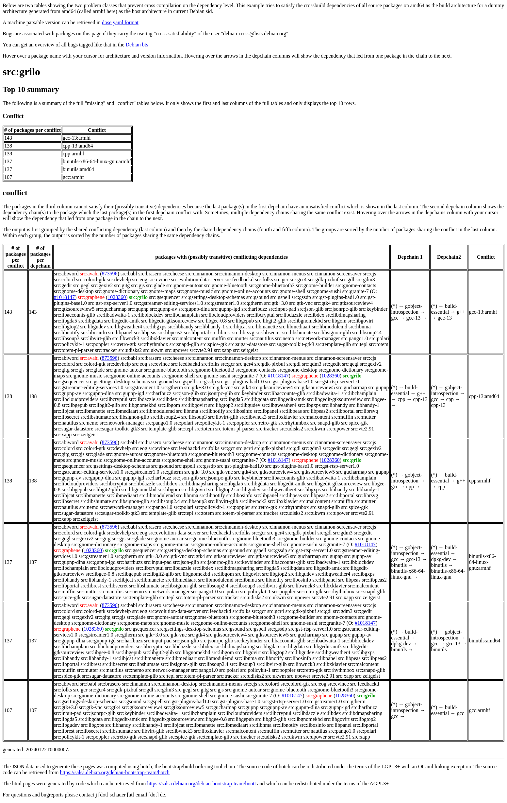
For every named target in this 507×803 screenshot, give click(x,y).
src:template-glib (333, 344)
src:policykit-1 (69, 344)
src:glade (155, 285)
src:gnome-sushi (324, 291)
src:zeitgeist (245, 350)
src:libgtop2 (66, 326)
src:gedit (63, 285)
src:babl (129, 273)
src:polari (379, 338)
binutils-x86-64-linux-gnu (408, 574)
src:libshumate (297, 332)
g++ (461, 312)
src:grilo (21, 72)
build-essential (444, 309)
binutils (399, 565)
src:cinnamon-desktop (238, 273)
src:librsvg (243, 332)
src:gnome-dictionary (117, 291)
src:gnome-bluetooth (225, 285)
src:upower (176, 350)
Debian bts (137, 44)
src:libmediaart (295, 326)
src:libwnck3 (125, 338)
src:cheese (173, 273)
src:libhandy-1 (210, 326)
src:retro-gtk (123, 344)
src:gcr (281, 279)
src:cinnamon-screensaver (334, 273)
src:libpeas (145, 332)
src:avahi (89, 273)
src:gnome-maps (158, 291)
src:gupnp (138, 309)
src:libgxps (154, 326)
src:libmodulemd (329, 326)
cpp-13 (420, 399)
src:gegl (81, 285)
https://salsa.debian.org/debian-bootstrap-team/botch (115, 772)
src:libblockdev (147, 315)
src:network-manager (318, 338)
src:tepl (360, 344)
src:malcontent (187, 338)
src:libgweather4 (124, 326)
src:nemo (284, 338)
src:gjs (138, 285)
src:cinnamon (199, 273)
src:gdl (347, 279)
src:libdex (314, 315)
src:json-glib (311, 309)
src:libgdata (90, 320)
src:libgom (335, 320)
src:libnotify (66, 332)
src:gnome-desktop (74, 291)
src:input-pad (282, 309)
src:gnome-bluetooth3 (271, 285)
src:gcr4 (298, 279)
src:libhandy (180, 326)
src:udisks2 (130, 350)
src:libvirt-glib (96, 338)
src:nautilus (262, 338)
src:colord (64, 279)
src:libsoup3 (66, 338)
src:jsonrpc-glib (341, 309)
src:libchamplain (182, 315)
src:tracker (106, 350)
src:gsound (257, 297)
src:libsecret (268, 332)
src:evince (159, 279)
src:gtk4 (322, 303)
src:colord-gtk (91, 279)
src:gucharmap (111, 309)
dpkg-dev (440, 559)
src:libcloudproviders (223, 315)
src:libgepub (241, 320)
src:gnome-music (195, 291)
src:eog (139, 279)
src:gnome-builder (315, 285)
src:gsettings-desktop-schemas (213, 297)
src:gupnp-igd (225, 309)
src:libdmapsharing (346, 315)
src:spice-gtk (213, 344)
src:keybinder (373, 309)
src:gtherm (251, 303)
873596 (110, 273)
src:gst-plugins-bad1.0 (335, 297)
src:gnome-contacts (355, 285)
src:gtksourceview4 (352, 303)
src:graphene (91, 297)
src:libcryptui (260, 315)
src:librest (220, 332)
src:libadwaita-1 (113, 315)
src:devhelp (119, 279)
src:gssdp (301, 297)
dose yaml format (120, 22)
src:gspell (280, 297)
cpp (401, 399)
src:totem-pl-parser (74, 350)
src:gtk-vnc (301, 303)
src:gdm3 (365, 279)
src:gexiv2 (102, 285)
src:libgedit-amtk (122, 320)
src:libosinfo (94, 332)
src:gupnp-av (163, 309)
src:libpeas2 (169, 332)
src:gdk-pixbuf (323, 279)
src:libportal (196, 332)
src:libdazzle (289, 315)
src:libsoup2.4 (367, 332)
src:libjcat (236, 326)
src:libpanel (120, 332)
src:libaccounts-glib (74, 315)
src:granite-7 (355, 291)
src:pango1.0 (354, 338)
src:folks (264, 279)
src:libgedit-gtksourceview (169, 320)
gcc (394, 318)
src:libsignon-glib (332, 332)
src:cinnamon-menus (284, 273)
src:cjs (369, 273)
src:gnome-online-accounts (242, 291)
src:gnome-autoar (184, 285)
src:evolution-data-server (197, 279)
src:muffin (215, 338)
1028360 (116, 297)
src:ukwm (153, 350)
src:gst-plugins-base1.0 (289, 381)
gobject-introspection (406, 309)
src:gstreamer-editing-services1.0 (168, 303)
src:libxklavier (155, 338)
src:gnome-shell (288, 291)
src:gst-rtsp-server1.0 (110, 303)
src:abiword (66, 273)
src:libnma (360, 326)
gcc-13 (413, 318)
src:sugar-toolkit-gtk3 (291, 344)
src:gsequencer (164, 297)
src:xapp (223, 350)
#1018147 (64, 297)
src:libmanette (263, 326)
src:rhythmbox (153, 344)
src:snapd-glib (184, 344)
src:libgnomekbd (305, 320)
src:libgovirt (360, 320)
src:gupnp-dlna (194, 309)
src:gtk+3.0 (276, 303)
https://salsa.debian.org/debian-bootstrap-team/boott (201, 783)
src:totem (378, 344)
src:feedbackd (239, 279)
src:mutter (237, 338)
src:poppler (97, 344)
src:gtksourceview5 (74, 309)
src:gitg (122, 285)
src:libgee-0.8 (212, 320)
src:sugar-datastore (248, 344)
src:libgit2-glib (270, 320)
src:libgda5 (65, 320)
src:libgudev (93, 326)
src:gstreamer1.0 (221, 303)
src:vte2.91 (201, 350)
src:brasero (150, 273)
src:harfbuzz (254, 309)
